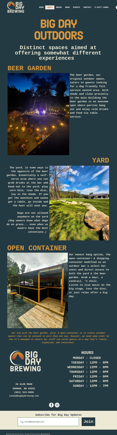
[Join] (88, 421)
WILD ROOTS (45, 434)
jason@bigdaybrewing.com (24, 396)
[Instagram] (57, 405)
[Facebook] (51, 405)
